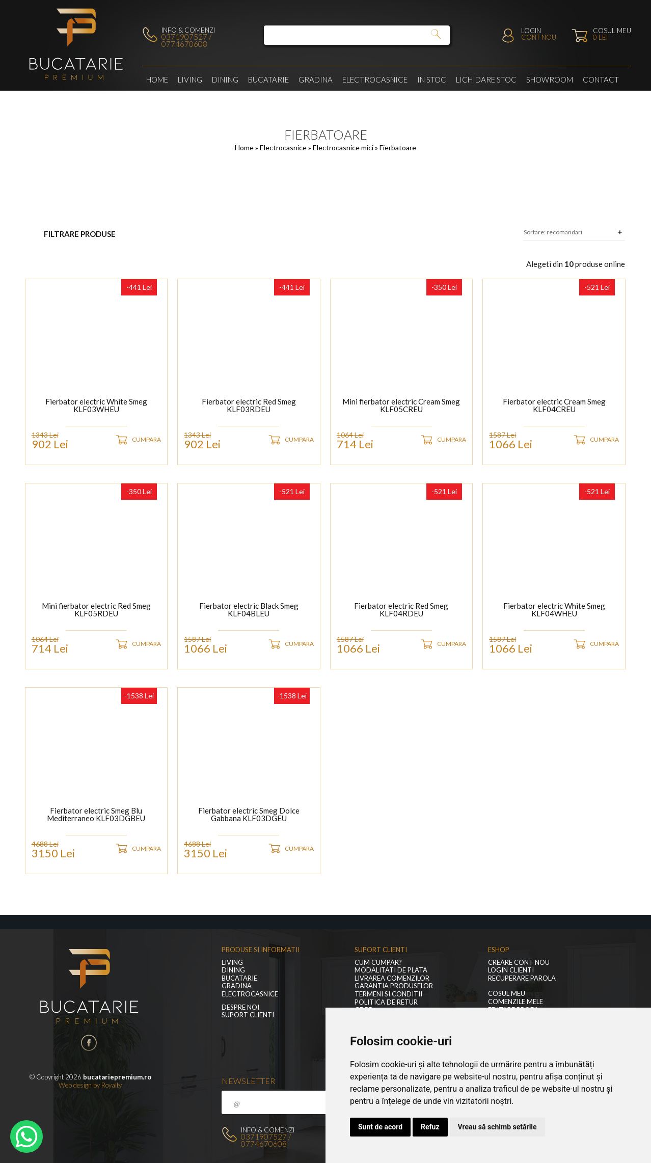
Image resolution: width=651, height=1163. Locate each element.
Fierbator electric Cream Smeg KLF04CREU (554, 406)
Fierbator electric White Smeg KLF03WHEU (96, 406)
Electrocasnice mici (344, 147)
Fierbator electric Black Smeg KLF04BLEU (249, 610)
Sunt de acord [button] (380, 1127)
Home (157, 79)
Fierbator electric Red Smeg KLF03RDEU (249, 406)
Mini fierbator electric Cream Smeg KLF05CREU (401, 406)
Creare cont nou (519, 962)
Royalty (111, 1085)
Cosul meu (506, 993)
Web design (75, 1085)
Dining (225, 79)
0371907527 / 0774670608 (186, 40)
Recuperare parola (522, 978)
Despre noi (240, 1007)
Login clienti (511, 970)
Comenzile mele (515, 1002)
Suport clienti (248, 1015)
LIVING (190, 79)
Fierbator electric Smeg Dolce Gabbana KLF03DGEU (249, 815)
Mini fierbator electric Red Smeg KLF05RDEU (96, 610)
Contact (601, 79)
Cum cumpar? (378, 962)
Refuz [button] (430, 1127)
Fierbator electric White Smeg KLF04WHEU (554, 610)
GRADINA (316, 79)
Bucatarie (268, 79)
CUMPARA (146, 439)
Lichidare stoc (486, 79)
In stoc (431, 79)
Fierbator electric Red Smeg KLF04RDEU (401, 610)
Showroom (549, 79)
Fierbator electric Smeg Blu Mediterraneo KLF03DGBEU (96, 815)
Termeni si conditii (388, 994)
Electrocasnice (375, 79)
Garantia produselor (394, 986)
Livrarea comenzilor (392, 978)
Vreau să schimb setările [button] (497, 1127)
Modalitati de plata (391, 970)
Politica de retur (386, 1002)
